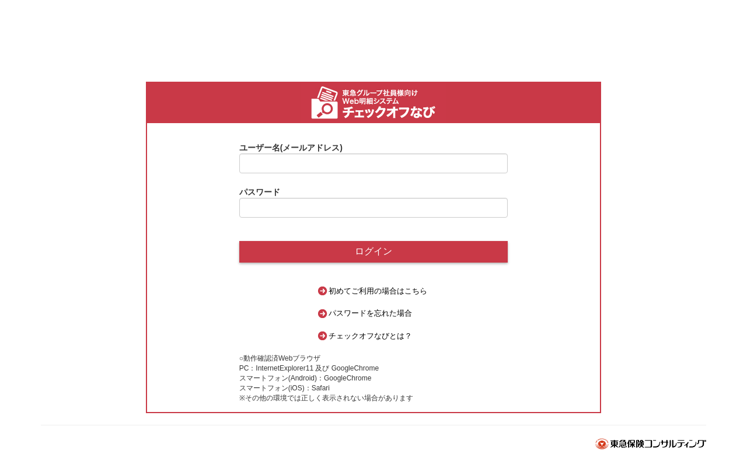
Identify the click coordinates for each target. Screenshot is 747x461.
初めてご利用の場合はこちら (378, 291)
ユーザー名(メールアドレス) (291, 147)
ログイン (373, 251)
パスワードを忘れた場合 (370, 313)
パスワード (259, 192)
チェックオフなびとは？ (370, 335)
